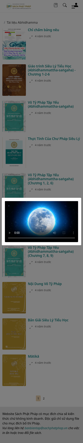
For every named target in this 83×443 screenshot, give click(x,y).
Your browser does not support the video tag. (41, 221)
